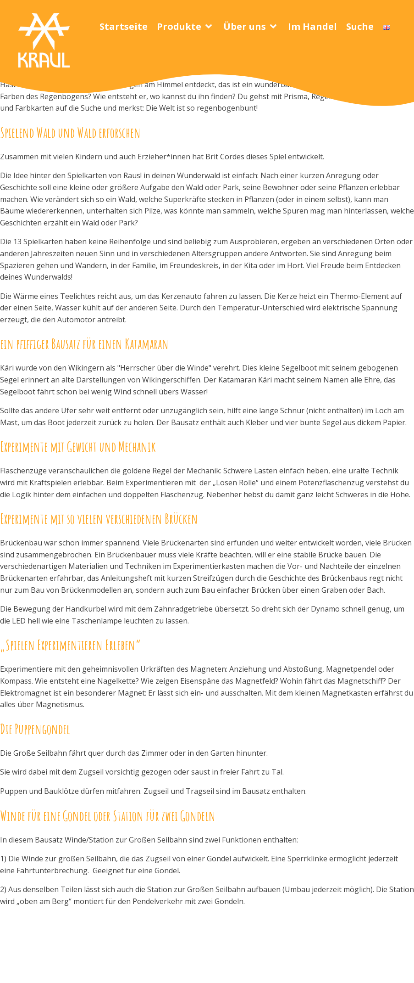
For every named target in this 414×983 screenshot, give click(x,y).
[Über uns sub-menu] (275, 26)
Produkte (179, 26)
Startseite (123, 26)
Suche (360, 26)
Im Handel (312, 26)
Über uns (244, 26)
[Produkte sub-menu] (210, 26)
